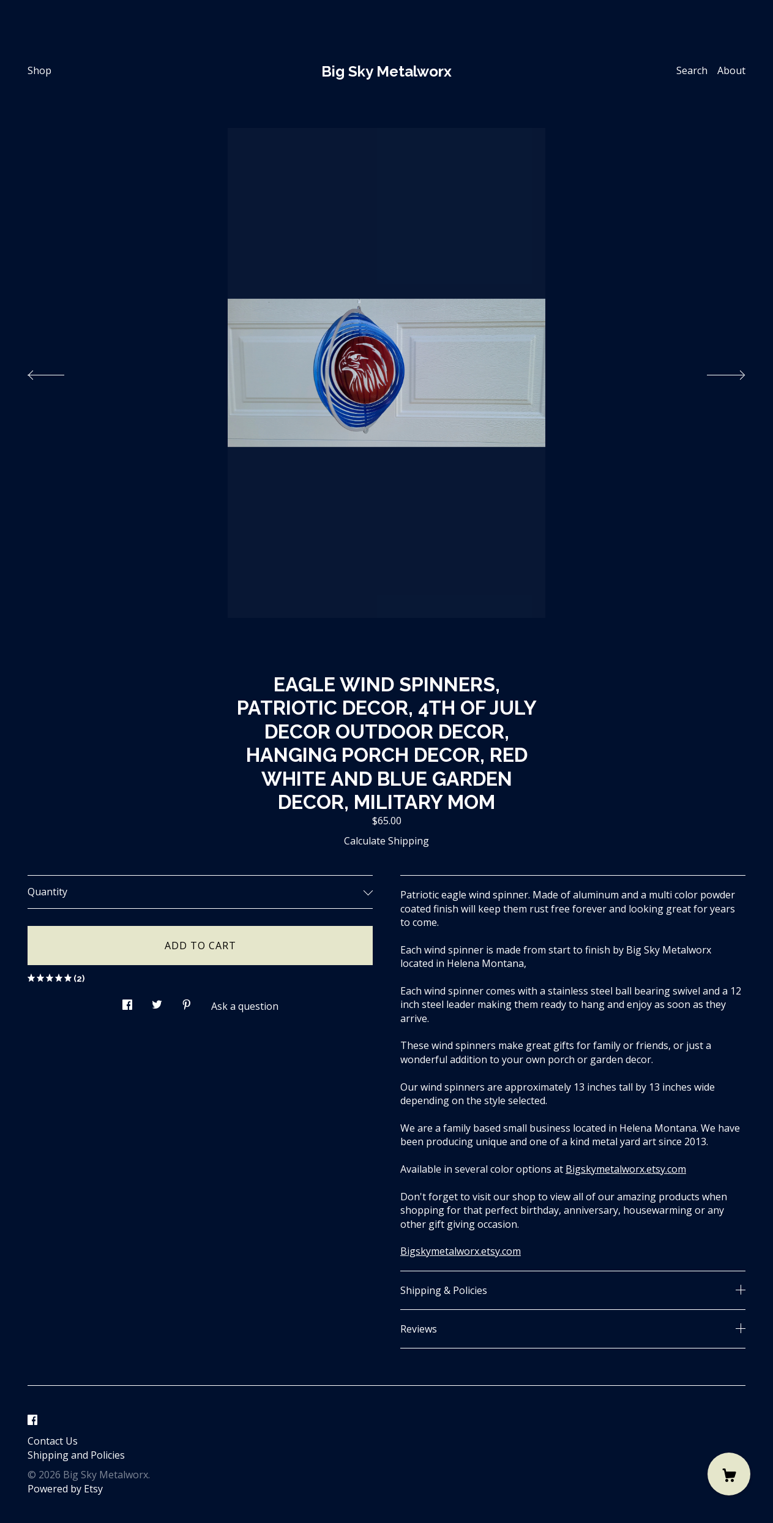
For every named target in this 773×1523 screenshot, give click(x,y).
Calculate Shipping (386, 841)
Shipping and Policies (76, 1455)
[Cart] (729, 1474)
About (731, 70)
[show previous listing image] (58, 371)
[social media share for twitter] (157, 1001)
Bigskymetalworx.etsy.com (626, 1169)
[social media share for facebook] (127, 1001)
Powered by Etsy (65, 1488)
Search (692, 70)
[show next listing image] (714, 371)
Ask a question (244, 1006)
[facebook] (32, 1420)
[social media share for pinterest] (187, 1001)
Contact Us (53, 1441)
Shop (39, 70)
